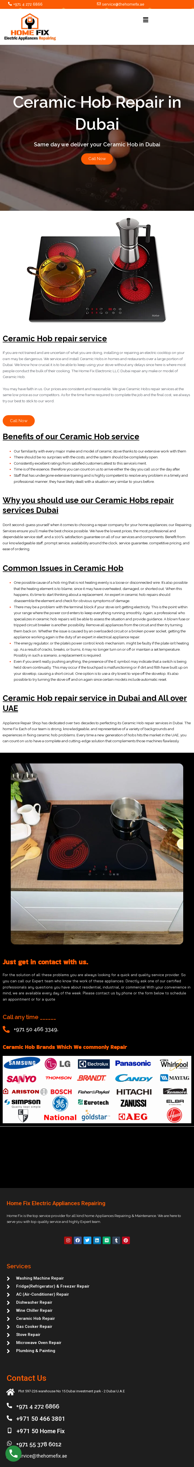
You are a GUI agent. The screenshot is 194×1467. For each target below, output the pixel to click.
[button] (145, 20)
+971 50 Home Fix (40, 1431)
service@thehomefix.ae (123, 4)
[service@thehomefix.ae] (99, 4)
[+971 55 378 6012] (9, 1443)
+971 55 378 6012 (38, 1444)
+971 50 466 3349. (36, 1030)
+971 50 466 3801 (40, 1418)
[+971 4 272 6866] (10, 4)
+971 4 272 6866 (28, 4)
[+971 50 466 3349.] (6, 1029)
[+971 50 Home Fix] (9, 1430)
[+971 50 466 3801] (9, 1418)
